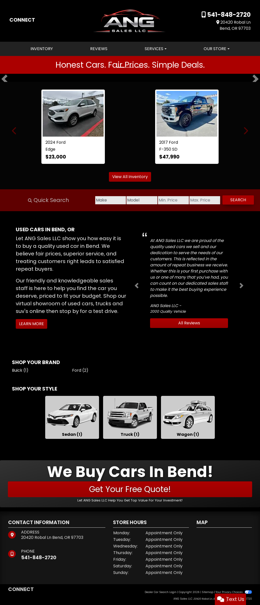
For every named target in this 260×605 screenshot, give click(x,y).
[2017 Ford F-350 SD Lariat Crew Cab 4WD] (187, 114)
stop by (69, 311)
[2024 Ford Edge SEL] (73, 114)
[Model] (109, 200)
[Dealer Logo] (130, 20)
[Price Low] (150, 200)
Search (233, 200)
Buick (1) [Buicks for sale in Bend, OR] (20, 370)
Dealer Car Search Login (160, 592)
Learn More (31, 324)
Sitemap (207, 592)
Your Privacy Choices (234, 592)
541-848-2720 (228, 14)
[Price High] (191, 200)
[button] (4, 79)
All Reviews (189, 323)
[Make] (69, 200)
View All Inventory (130, 177)
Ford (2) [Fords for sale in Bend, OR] (80, 370)
